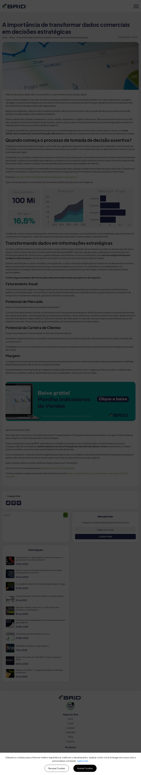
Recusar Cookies (56, 768)
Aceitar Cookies (85, 768)
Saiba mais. (83, 760)
